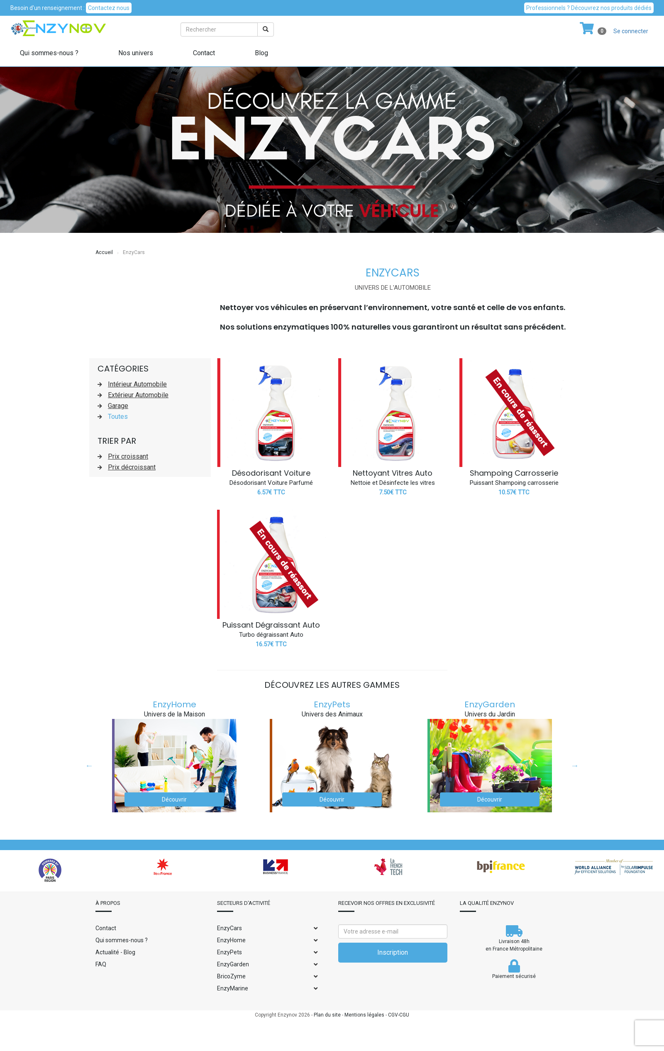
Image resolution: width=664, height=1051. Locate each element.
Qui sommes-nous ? (49, 53)
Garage (118, 406)
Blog (261, 53)
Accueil (104, 252)
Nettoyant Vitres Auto (392, 473)
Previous (89, 765)
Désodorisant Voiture (271, 473)
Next (575, 765)
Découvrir (174, 799)
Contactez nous (108, 8)
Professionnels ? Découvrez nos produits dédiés (589, 8)
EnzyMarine (232, 988)
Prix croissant (128, 456)
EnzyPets (332, 704)
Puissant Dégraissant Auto (271, 625)
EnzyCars (229, 928)
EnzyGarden (489, 704)
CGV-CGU (398, 1015)
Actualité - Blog (115, 952)
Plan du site (327, 1015)
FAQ (100, 964)
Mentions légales (364, 1015)
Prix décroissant (132, 467)
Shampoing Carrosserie (514, 473)
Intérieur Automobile (137, 384)
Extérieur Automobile (138, 395)
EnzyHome (174, 704)
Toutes (118, 416)
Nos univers (135, 53)
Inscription (392, 952)
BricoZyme (231, 976)
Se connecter (630, 31)
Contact (204, 53)
